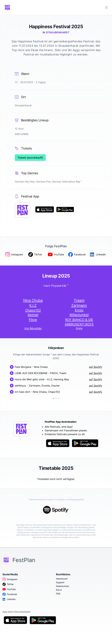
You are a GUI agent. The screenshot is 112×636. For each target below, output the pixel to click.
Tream (79, 300)
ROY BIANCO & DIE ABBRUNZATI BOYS (79, 322)
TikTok (8, 584)
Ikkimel (33, 315)
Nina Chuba (33, 300)
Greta (79, 328)
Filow (33, 320)
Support (60, 582)
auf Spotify (95, 366)
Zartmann (79, 305)
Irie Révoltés (33, 328)
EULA (59, 590)
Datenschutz (62, 586)
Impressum (62, 578)
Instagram (9, 579)
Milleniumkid (79, 315)
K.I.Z (33, 305)
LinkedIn (9, 599)
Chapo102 (33, 310)
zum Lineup (21, 133)
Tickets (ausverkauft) (30, 157)
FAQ (58, 593)
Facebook (9, 594)
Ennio (79, 310)
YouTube (9, 589)
